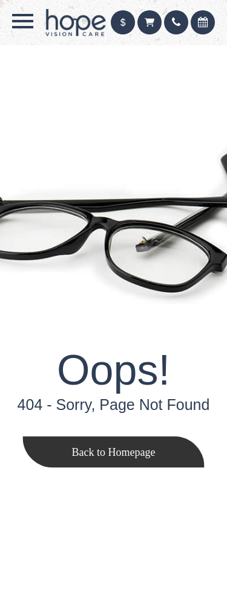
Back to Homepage (114, 452)
